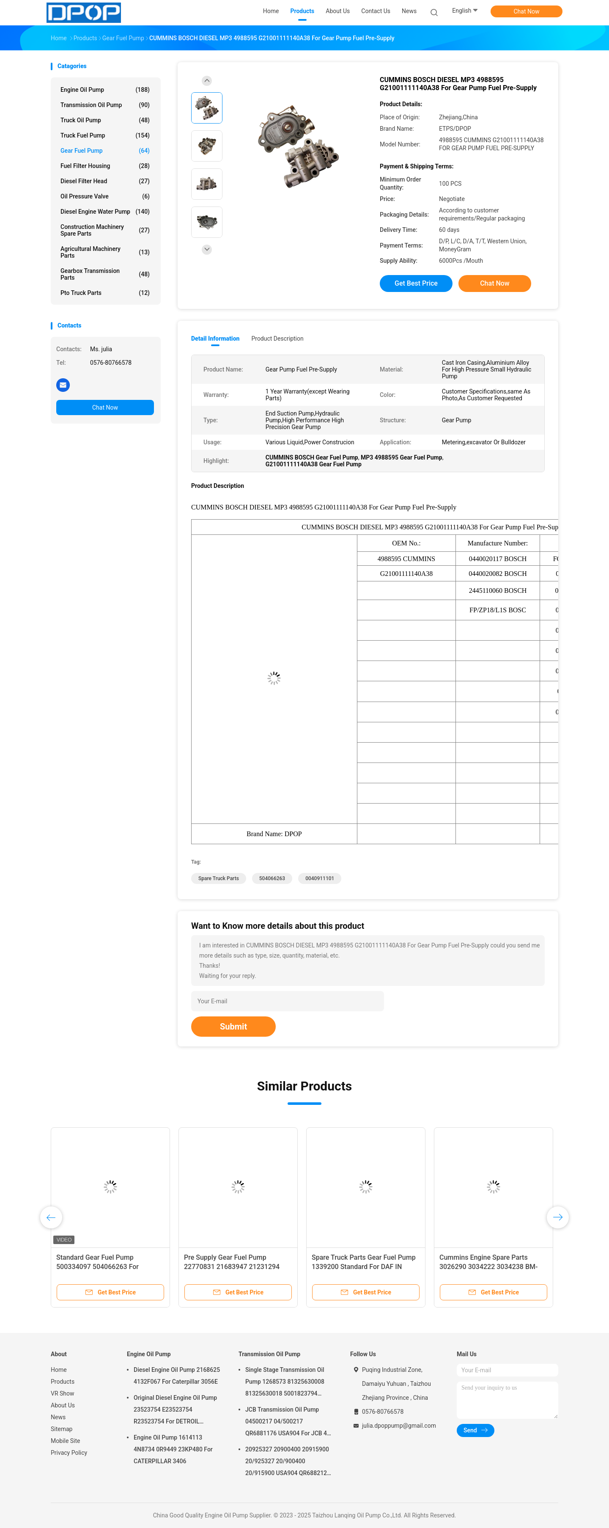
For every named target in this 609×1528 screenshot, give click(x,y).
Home (59, 1369)
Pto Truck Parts (105, 293)
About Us (63, 1405)
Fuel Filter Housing (105, 166)
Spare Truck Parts (218, 878)
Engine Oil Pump (105, 89)
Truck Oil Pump (105, 120)
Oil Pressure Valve (105, 196)
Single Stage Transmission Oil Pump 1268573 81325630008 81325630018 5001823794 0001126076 (284, 1382)
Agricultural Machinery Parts (105, 252)
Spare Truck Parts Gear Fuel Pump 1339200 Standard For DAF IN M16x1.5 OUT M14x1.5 (364, 1266)
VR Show (62, 1393)
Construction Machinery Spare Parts (105, 230)
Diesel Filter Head (105, 181)
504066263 (272, 878)
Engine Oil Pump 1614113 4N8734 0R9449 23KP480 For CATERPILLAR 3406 (173, 1449)
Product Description (277, 338)
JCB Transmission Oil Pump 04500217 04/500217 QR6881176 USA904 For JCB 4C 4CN (288, 1422)
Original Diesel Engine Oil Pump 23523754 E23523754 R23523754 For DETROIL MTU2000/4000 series (175, 1410)
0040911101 (319, 878)
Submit (233, 1026)
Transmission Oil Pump (105, 105)
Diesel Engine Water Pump (105, 211)
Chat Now (527, 11)
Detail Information (215, 338)
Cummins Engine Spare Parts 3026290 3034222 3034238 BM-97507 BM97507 (488, 1266)
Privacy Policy (69, 1452)
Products (62, 1381)
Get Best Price (416, 283)
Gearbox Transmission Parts (105, 274)
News (58, 1417)
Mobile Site (65, 1440)
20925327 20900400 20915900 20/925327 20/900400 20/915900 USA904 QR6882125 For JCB (287, 1462)
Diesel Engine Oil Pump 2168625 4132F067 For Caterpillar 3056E (177, 1375)
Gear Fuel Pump (105, 150)
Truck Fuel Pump (105, 135)
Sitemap (61, 1429)
